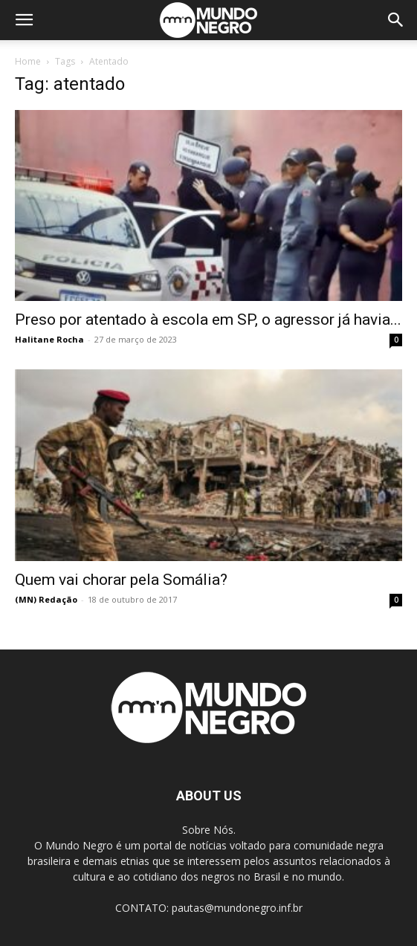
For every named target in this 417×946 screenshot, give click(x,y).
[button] (24, 20)
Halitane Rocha (49, 339)
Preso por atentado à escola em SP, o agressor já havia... (208, 319)
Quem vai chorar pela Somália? (121, 580)
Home (28, 61)
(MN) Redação (46, 599)
